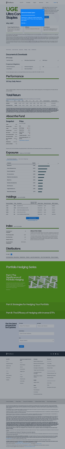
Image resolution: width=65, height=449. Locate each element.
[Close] (43, 10)
